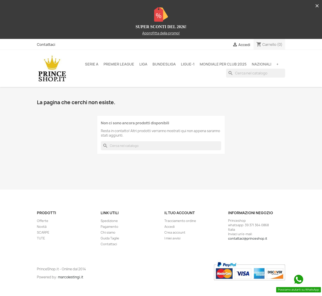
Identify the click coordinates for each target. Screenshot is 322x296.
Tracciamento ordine (180, 221)
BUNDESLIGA (164, 64)
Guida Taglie (110, 238)
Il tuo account (179, 212)
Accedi (169, 226)
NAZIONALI (261, 64)
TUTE (41, 238)
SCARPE (43, 232)
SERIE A (91, 64)
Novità (42, 226)
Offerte (42, 221)
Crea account (174, 232)
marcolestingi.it (70, 277)
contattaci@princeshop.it (247, 238)
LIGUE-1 (188, 64)
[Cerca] (255, 73)
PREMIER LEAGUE (119, 64)
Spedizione (109, 221)
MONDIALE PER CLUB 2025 (223, 64)
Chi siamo (108, 232)
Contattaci (46, 44)
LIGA (143, 64)
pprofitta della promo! (162, 33)
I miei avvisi (172, 238)
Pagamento (109, 226)
